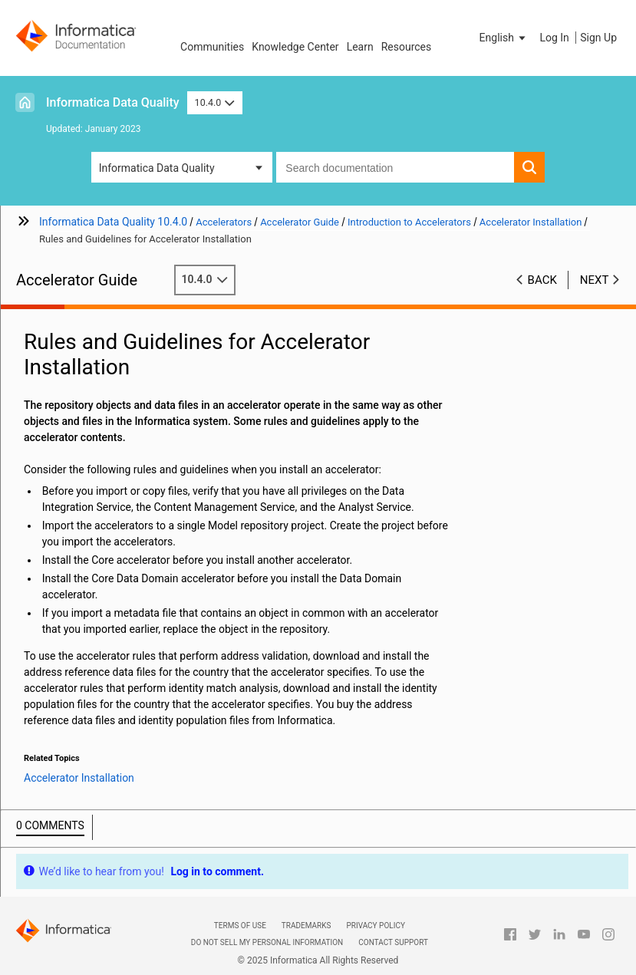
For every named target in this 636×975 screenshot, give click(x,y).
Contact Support (393, 942)
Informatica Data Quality (113, 102)
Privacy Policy (375, 925)
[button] (504, 37)
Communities (212, 47)
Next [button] (594, 280)
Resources (406, 47)
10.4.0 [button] (215, 102)
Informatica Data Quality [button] (157, 168)
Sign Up (598, 37)
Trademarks (306, 925)
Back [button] (542, 280)
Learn (360, 47)
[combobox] (395, 167)
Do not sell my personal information (267, 942)
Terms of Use (240, 925)
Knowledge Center (295, 47)
